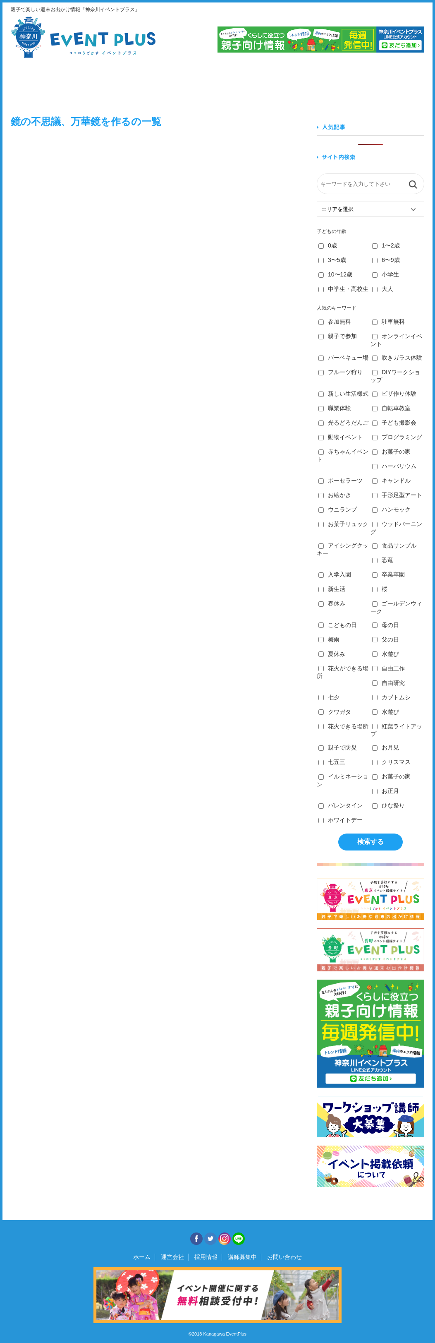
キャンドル (391, 480)
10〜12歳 (335, 274)
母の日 (385, 625)
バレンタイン (340, 805)
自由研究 (388, 683)
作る (251, 82)
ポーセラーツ (340, 480)
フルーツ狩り (340, 372)
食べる (111, 82)
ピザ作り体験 (394, 393)
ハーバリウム (394, 466)
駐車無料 (388, 321)
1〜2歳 (386, 245)
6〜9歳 (386, 260)
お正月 (385, 791)
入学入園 (334, 574)
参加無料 (334, 321)
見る (41, 82)
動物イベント (340, 437)
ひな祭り (388, 805)
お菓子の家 (391, 451)
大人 (382, 289)
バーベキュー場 (343, 357)
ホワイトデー (340, 820)
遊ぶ (390, 82)
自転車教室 (391, 408)
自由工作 (388, 668)
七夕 (328, 697)
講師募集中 (242, 1257)
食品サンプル (394, 545)
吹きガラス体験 (397, 357)
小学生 (385, 274)
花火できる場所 (343, 726)
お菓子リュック (343, 524)
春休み (331, 603)
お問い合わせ (284, 1257)
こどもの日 (337, 625)
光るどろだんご (343, 422)
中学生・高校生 (343, 289)
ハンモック (391, 509)
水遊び (385, 654)
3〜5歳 (332, 260)
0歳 (327, 245)
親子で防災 (337, 747)
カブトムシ (391, 697)
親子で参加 (337, 336)
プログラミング (397, 437)
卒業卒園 (388, 574)
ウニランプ (337, 509)
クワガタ (334, 712)
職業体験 (334, 408)
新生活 (331, 589)
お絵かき (334, 495)
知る (321, 82)
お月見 (385, 747)
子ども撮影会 (394, 422)
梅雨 (328, 639)
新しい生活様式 (343, 393)
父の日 (385, 639)
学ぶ (181, 82)
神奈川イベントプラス (83, 37)
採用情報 (206, 1257)
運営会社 (172, 1257)
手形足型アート (397, 495)
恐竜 (382, 560)
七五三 (331, 762)
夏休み (331, 654)
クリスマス (391, 762)
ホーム (142, 1257)
